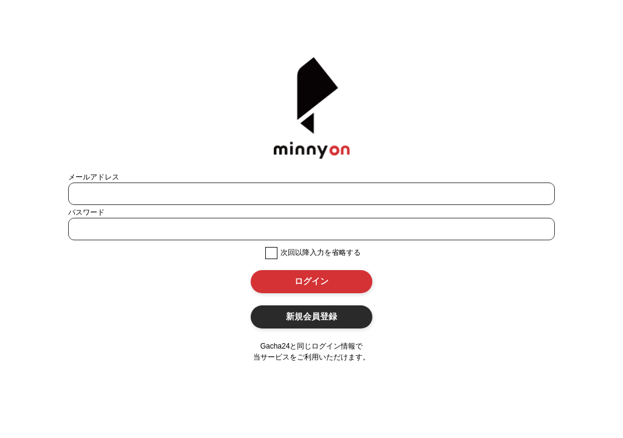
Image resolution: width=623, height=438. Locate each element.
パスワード (86, 212)
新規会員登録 (311, 316)
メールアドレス (93, 177)
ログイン (311, 281)
